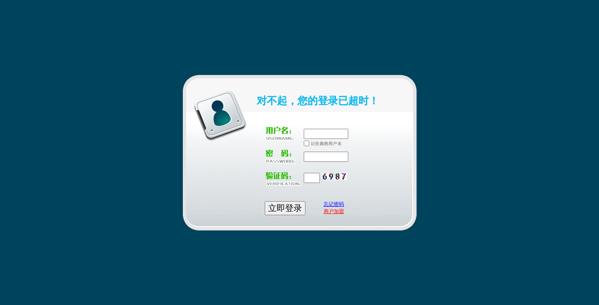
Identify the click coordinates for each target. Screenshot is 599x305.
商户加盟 (334, 211)
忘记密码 (334, 204)
